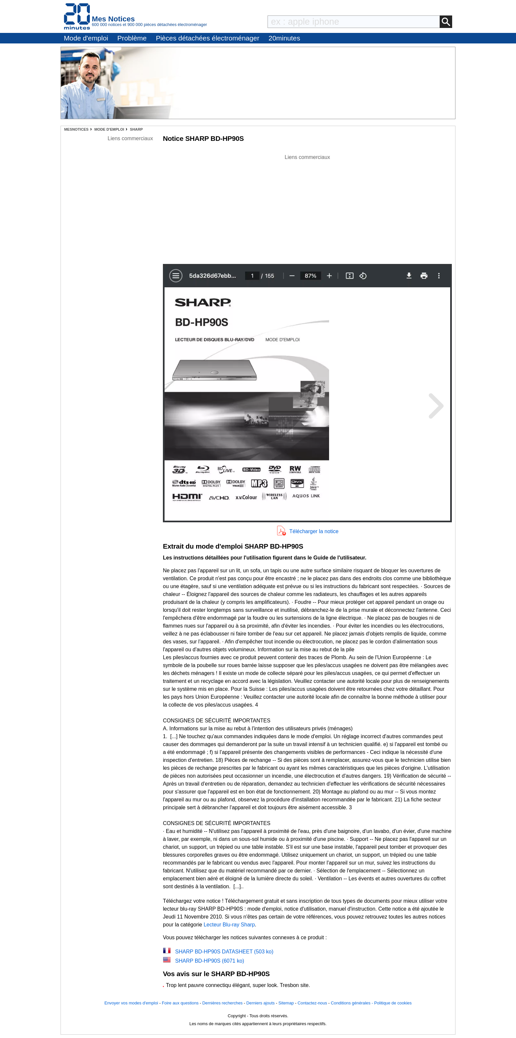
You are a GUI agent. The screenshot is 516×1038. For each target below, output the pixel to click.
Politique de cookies (393, 1002)
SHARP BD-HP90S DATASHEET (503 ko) (224, 951)
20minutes (284, 38)
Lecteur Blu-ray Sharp (229, 924)
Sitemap (286, 1002)
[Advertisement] (307, 207)
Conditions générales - (352, 1002)
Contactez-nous (312, 1002)
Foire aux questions (180, 1002)
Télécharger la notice (313, 531)
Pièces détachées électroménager (207, 38)
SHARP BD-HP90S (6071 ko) (209, 961)
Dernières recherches (222, 1002)
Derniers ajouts (260, 1002)
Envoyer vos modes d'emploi (131, 1002)
